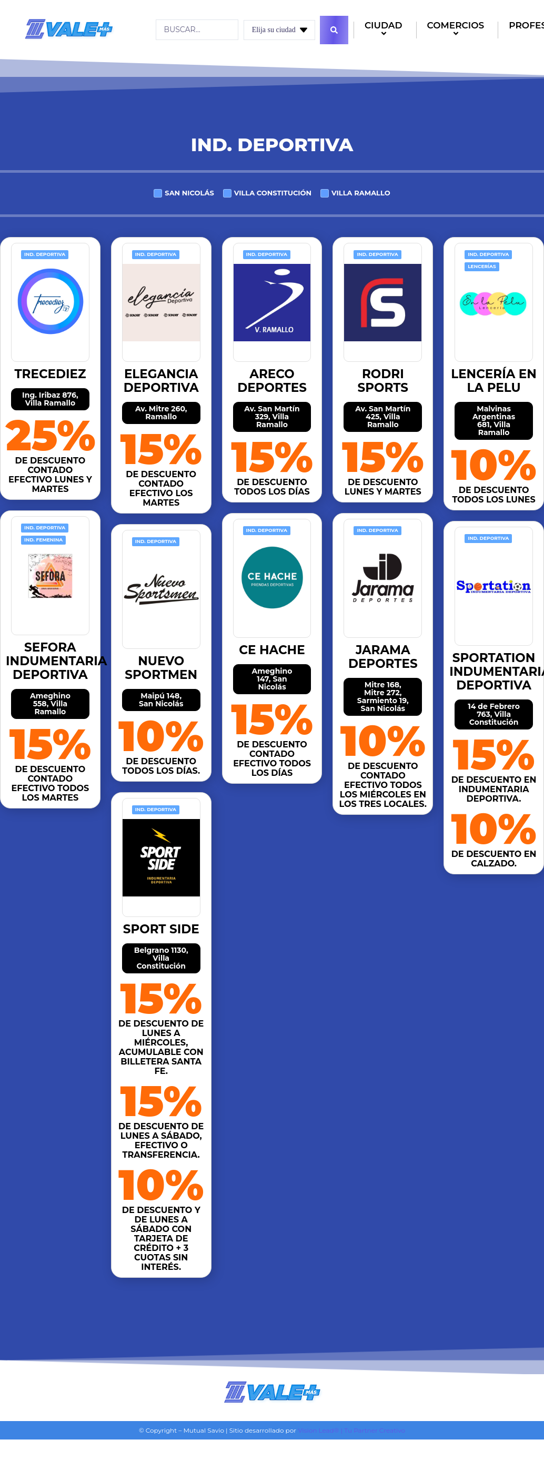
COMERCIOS (457, 30)
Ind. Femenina (43, 540)
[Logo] (69, 29)
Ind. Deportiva (44, 254)
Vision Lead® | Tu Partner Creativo (351, 1430)
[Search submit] (334, 30)
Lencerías (482, 266)
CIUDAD (385, 30)
